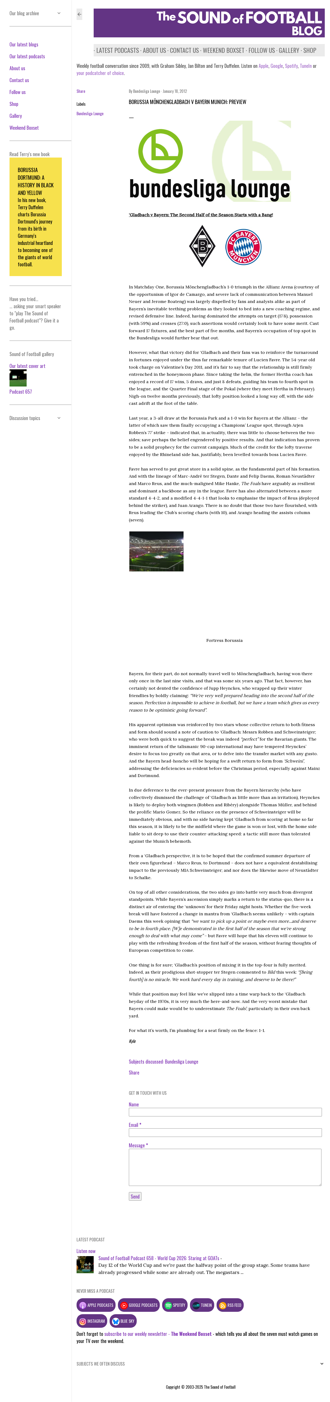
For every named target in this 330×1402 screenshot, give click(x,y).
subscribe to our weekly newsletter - (158, 1333)
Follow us (259, 50)
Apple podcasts (96, 1305)
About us (151, 50)
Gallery (286, 50)
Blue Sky (123, 1321)
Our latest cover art (27, 365)
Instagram (92, 1321)
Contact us (181, 50)
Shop (307, 50)
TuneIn (306, 65)
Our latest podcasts (27, 56)
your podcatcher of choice (100, 72)
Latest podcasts (115, 50)
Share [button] (81, 91)
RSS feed (230, 1305)
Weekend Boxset (221, 50)
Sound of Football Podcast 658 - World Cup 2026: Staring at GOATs (158, 1258)
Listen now (86, 1250)
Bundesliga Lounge (90, 113)
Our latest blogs (24, 44)
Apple (263, 65)
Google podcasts (138, 1305)
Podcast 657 (21, 391)
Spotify (291, 65)
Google (276, 65)
